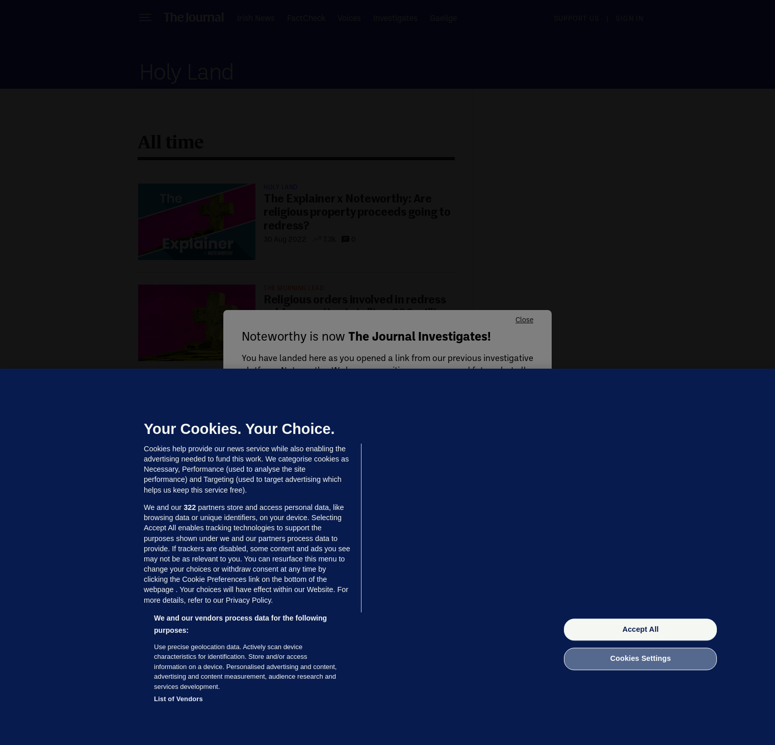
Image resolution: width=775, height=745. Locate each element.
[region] (387, 557)
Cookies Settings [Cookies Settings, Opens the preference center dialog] (640, 659)
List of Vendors (178, 699)
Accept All (641, 629)
